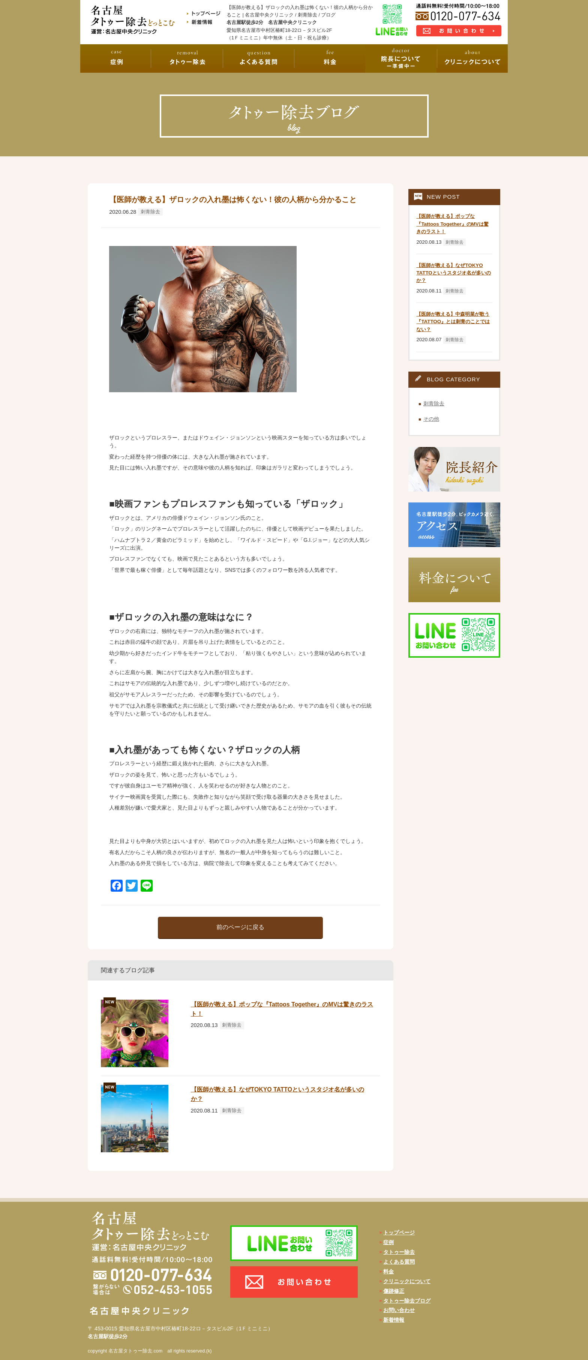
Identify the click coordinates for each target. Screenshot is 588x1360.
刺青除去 (150, 211)
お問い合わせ (399, 1310)
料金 (388, 1272)
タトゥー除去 (399, 1252)
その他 (431, 419)
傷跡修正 (393, 1291)
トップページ (399, 1233)
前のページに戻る (240, 927)
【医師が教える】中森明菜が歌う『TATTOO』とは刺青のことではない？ (453, 321)
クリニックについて (406, 1281)
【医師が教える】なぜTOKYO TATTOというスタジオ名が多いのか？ (453, 272)
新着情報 (393, 1320)
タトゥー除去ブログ (406, 1301)
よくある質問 (399, 1262)
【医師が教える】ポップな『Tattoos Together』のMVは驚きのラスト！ (452, 223)
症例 (388, 1242)
